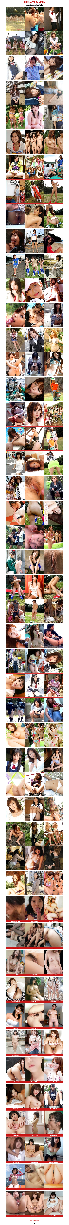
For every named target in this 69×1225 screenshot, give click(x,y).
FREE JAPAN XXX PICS (34, 2)
